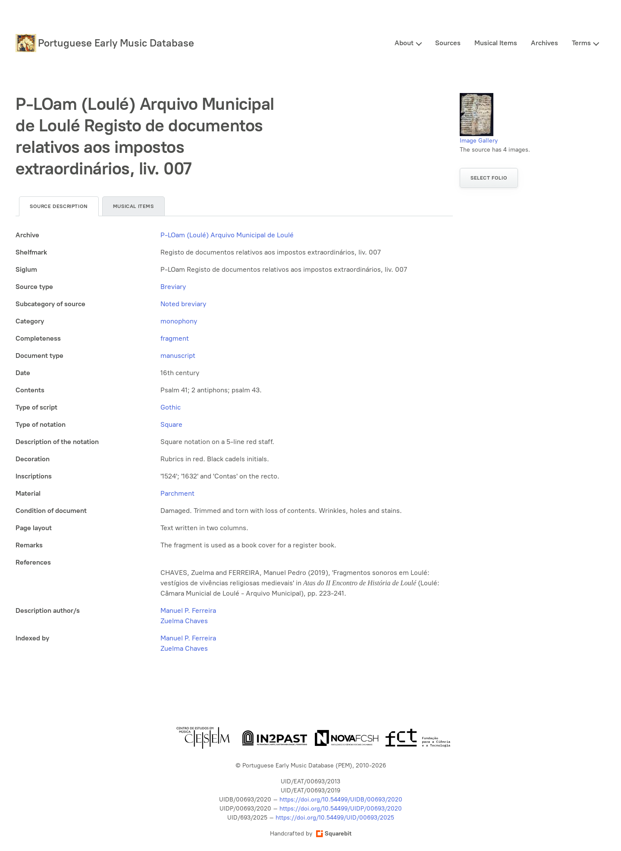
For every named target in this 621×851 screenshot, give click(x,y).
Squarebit (333, 833)
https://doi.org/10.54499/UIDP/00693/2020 (340, 808)
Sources (448, 43)
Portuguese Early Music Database (116, 43)
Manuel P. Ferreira (188, 610)
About (404, 43)
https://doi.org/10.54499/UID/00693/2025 (335, 817)
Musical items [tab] (133, 206)
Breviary (173, 287)
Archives (544, 43)
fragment (174, 338)
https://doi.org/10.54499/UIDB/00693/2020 (340, 799)
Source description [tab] (59, 206)
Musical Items (495, 43)
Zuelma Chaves (184, 621)
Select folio (488, 178)
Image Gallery (479, 140)
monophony (178, 321)
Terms (581, 43)
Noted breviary (183, 304)
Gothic (170, 407)
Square (171, 424)
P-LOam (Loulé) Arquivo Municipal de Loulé (227, 235)
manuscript (177, 355)
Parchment (177, 493)
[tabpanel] (234, 442)
